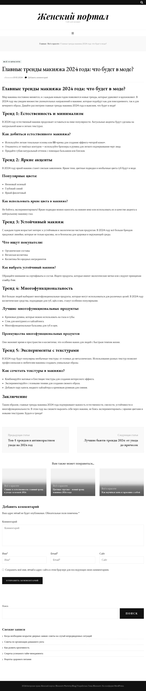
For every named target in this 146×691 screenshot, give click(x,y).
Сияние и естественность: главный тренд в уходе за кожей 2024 (23, 491)
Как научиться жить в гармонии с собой (121, 492)
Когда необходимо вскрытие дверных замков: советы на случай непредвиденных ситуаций (48, 636)
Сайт (102, 553)
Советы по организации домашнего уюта (24, 641)
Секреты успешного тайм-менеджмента (23, 653)
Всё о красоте (12, 62)
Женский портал (73, 16)
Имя (5, 553)
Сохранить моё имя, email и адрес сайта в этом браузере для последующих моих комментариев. (57, 569)
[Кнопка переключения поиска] (141, 2)
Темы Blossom (94, 686)
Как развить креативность (16, 647)
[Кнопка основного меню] (73, 33)
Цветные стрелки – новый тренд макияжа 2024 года (68, 491)
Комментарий (9, 521)
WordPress (119, 686)
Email (54, 553)
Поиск (5, 606)
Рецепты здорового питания (17, 659)
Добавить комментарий (38, 77)
